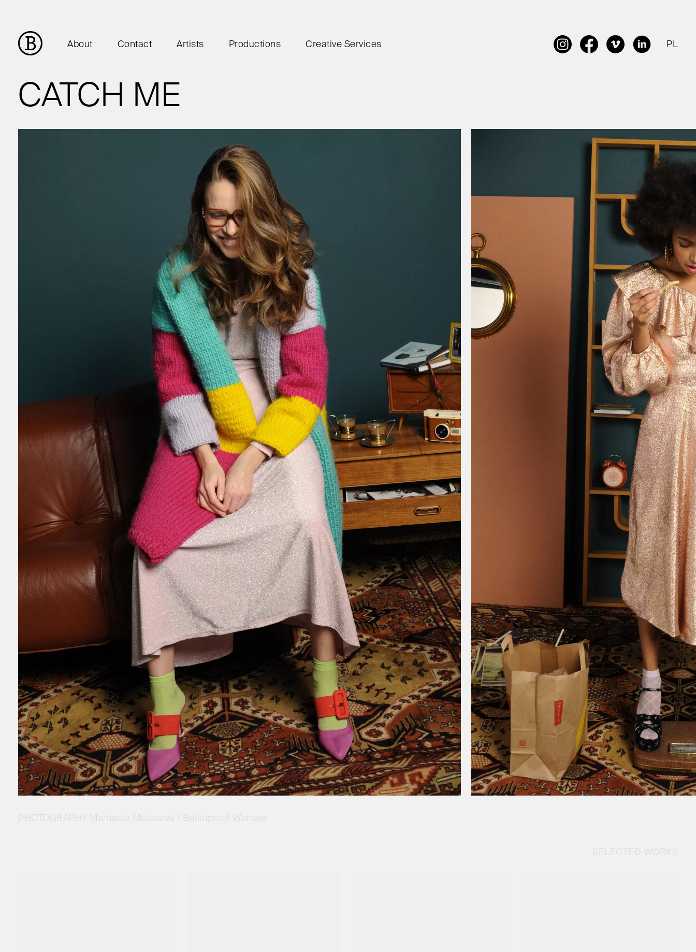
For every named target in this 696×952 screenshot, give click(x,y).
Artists (190, 44)
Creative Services (344, 44)
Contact (135, 44)
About (80, 44)
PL (672, 44)
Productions (255, 44)
